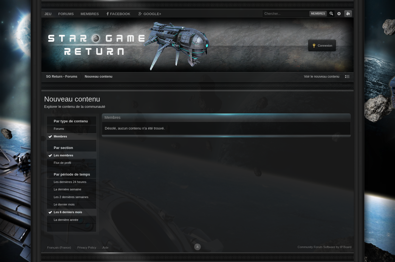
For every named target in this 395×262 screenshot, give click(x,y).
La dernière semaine (67, 189)
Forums (66, 14)
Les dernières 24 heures (70, 182)
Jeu (47, 14)
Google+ (149, 14)
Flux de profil (62, 162)
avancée (339, 13)
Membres (90, 14)
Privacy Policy (86, 247)
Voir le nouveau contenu (321, 76)
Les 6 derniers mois (68, 212)
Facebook (118, 14)
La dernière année (66, 219)
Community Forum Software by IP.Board (324, 247)
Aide (105, 247)
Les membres (63, 155)
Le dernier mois (64, 204)
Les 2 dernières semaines (71, 197)
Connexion (322, 46)
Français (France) (59, 247)
